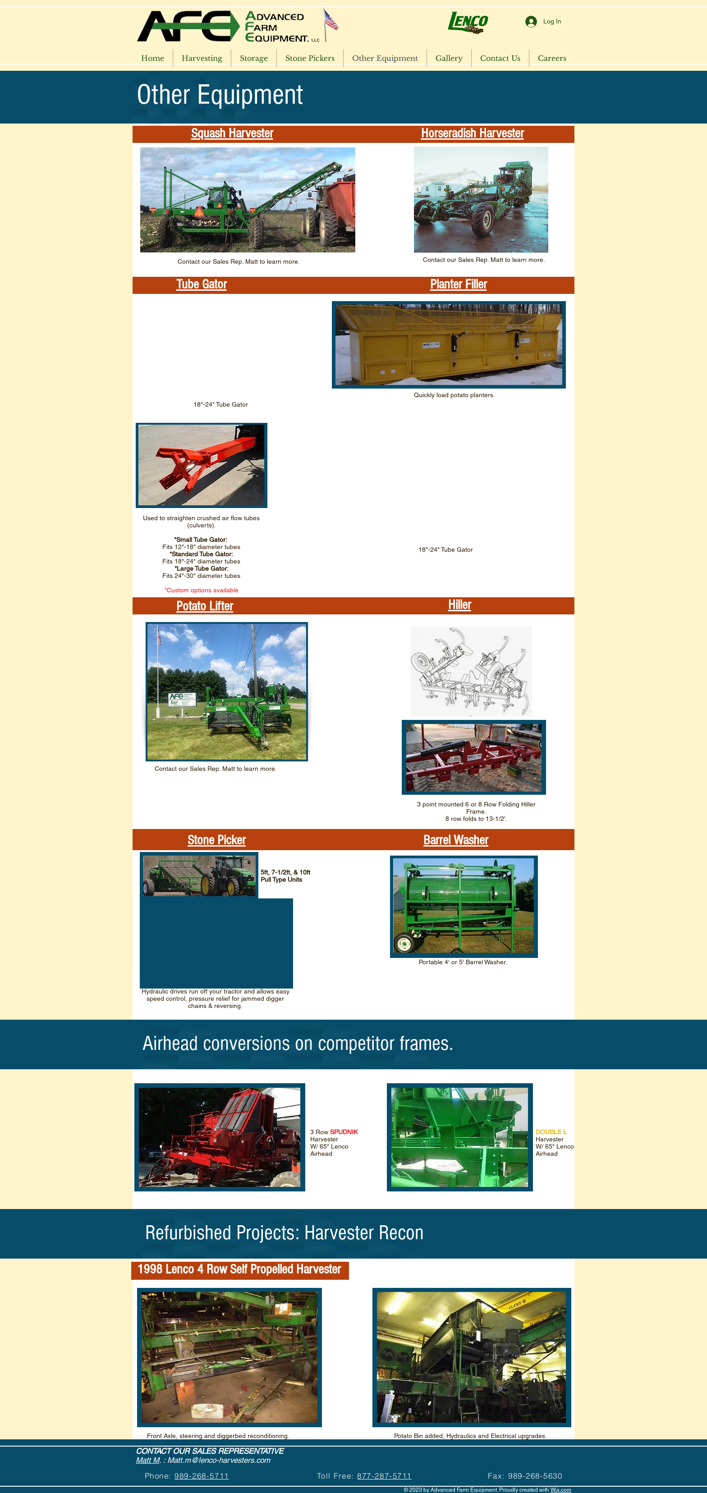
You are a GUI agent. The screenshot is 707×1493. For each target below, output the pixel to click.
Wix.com (561, 1490)
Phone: (160, 1475)
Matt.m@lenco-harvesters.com (218, 1460)
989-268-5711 (201, 1475)
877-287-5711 (384, 1475)
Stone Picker (217, 840)
